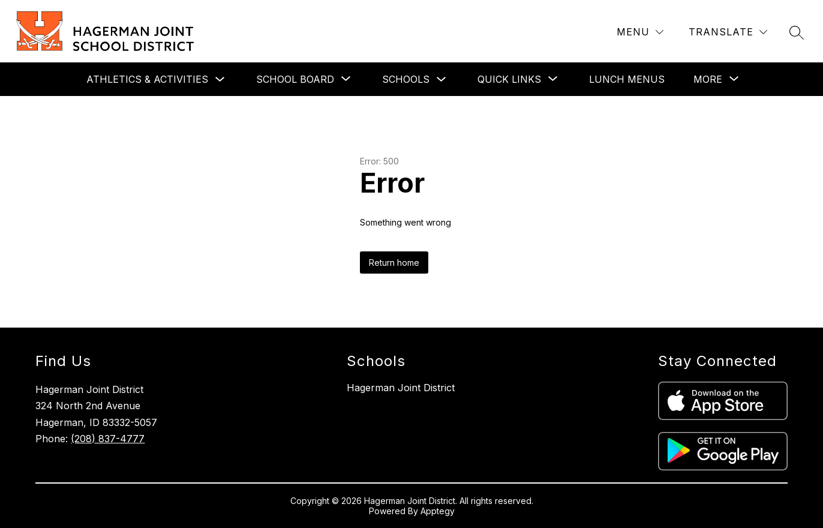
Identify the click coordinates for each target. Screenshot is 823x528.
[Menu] (640, 32)
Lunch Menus (627, 79)
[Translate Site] (728, 32)
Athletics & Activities (147, 79)
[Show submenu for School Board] (295, 79)
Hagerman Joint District (401, 388)
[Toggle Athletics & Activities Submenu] (220, 79)
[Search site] (796, 32)
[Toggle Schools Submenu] (441, 79)
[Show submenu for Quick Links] (509, 79)
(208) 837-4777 (108, 439)
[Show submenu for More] (707, 79)
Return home (394, 262)
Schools (405, 79)
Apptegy (437, 511)
